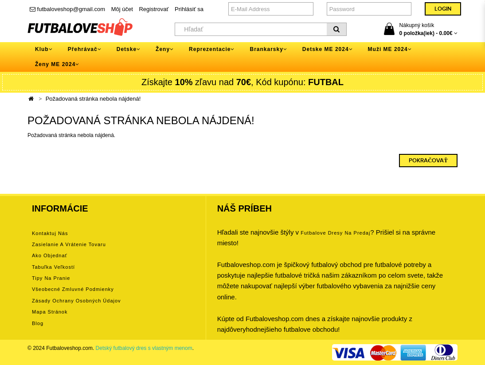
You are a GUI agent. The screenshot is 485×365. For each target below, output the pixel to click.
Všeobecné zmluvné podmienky (73, 289)
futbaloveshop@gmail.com (67, 9)
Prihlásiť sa (189, 9)
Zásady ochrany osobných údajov (76, 300)
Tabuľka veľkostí (53, 267)
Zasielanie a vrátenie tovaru (69, 244)
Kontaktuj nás (50, 233)
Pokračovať (428, 160)
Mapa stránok (49, 311)
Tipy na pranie (51, 278)
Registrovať (153, 9)
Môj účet (122, 9)
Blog (37, 323)
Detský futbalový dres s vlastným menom (144, 348)
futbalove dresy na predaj (335, 232)
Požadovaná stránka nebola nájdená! (93, 98)
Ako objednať (49, 255)
